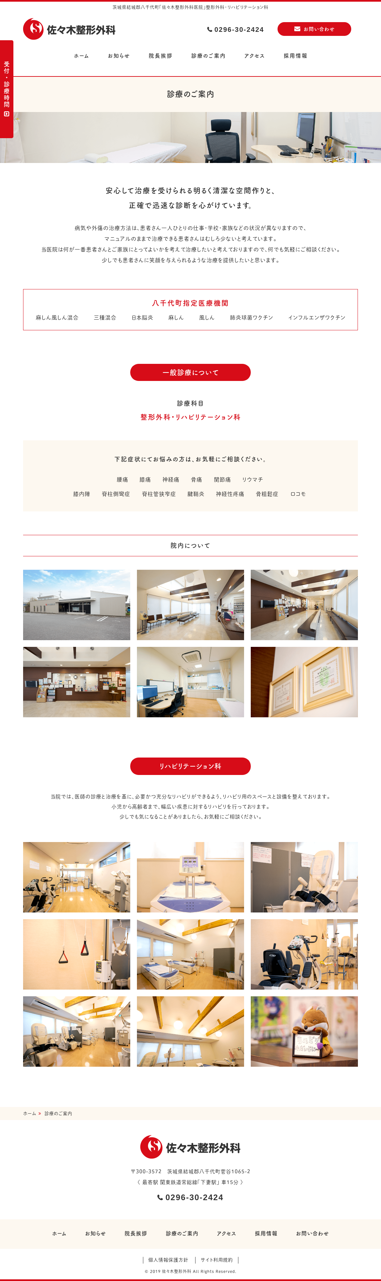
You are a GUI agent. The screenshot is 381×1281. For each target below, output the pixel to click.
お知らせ (119, 55)
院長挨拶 (161, 55)
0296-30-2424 (239, 29)
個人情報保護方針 (168, 1260)
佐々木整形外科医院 (70, 30)
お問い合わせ (319, 29)
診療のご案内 (208, 55)
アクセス (254, 55)
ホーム (81, 55)
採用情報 (296, 55)
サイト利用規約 (217, 1260)
